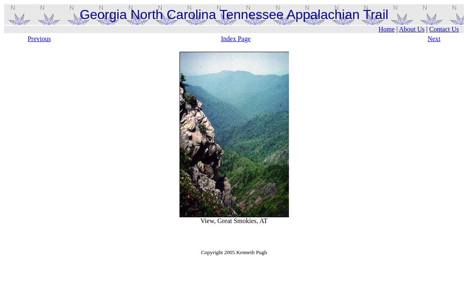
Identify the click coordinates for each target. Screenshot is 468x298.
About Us (411, 29)
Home (386, 29)
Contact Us (444, 29)
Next (433, 38)
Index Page (236, 38)
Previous (39, 38)
